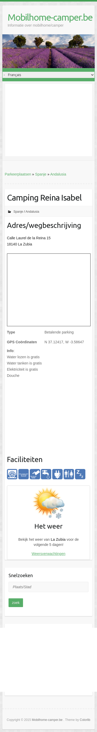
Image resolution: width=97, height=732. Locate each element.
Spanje (41, 174)
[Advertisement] (48, 120)
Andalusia (58, 174)
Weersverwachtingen (48, 554)
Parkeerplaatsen (18, 174)
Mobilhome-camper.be (50, 17)
